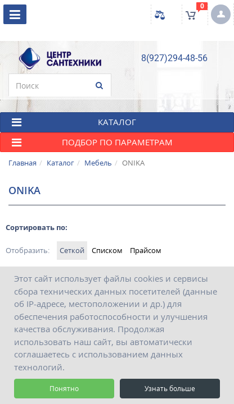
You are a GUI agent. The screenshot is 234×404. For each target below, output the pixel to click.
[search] (60, 91)
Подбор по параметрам (92, 148)
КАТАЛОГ (74, 128)
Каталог (60, 168)
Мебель (98, 168)
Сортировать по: (37, 233)
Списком (107, 256)
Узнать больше (170, 388)
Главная (22, 168)
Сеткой (72, 256)
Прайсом (145, 256)
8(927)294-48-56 (174, 63)
